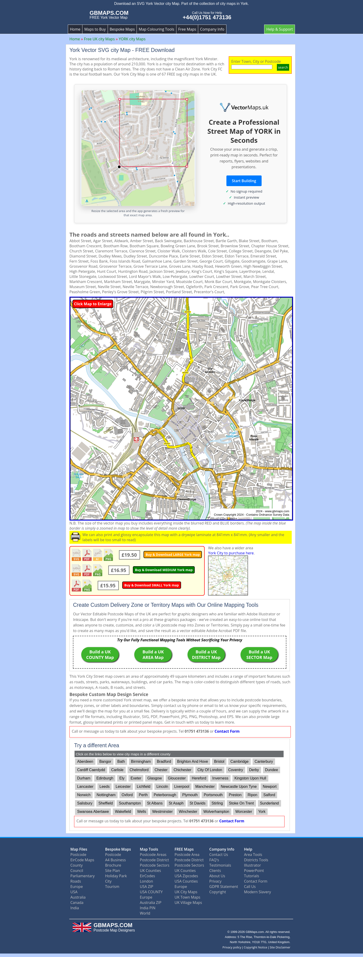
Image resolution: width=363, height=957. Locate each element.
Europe (76, 886)
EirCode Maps (82, 860)
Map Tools (149, 849)
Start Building (244, 180)
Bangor (105, 761)
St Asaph (176, 803)
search (283, 67)
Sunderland (269, 803)
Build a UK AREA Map (153, 654)
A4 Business (115, 860)
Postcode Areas (153, 854)
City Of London (209, 770)
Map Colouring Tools (156, 29)
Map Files (78, 849)
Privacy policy (231, 947)
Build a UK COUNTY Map (100, 654)
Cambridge (239, 761)
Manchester (205, 786)
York (261, 812)
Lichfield (143, 786)
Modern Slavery (257, 892)
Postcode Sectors (154, 865)
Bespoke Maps (122, 29)
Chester (161, 770)
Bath (121, 761)
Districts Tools (256, 860)
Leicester (123, 786)
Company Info (212, 29)
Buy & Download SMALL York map (151, 585)
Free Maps (187, 29)
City (108, 881)
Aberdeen (85, 761)
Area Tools (253, 854)
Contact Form (227, 731)
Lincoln (162, 786)
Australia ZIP (150, 902)
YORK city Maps (132, 38)
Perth (143, 795)
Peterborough (165, 795)
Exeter (136, 778)
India (74, 908)
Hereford (199, 778)
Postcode (78, 854)
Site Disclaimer (280, 947)
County (76, 865)
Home (75, 29)
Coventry (235, 770)
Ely (122, 778)
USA (74, 892)
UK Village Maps (188, 902)
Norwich (84, 795)
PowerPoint (254, 870)
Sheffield (105, 803)
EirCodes (147, 876)
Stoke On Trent (241, 803)
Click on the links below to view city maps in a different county (123, 754)
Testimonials (220, 865)
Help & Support (279, 29)
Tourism (112, 886)
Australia (78, 897)
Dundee (271, 770)
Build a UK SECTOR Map (259, 654)
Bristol (219, 761)
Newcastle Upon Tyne (239, 786)
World (145, 913)
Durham (83, 778)
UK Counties (150, 870)
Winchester (188, 812)
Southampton (130, 803)
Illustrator (252, 865)
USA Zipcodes (186, 876)
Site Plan (112, 870)
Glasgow (154, 778)
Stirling (217, 803)
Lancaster (85, 786)
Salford (269, 795)
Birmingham (141, 761)
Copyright (217, 892)
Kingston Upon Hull (250, 778)
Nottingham (106, 795)
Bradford (164, 761)
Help (248, 849)
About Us (217, 876)
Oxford (127, 795)
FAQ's (214, 860)
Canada (76, 902)
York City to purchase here (231, 553)
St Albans (155, 803)
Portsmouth (213, 795)
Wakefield (123, 812)
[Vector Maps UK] (244, 107)
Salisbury (84, 803)
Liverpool (181, 786)
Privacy (215, 881)
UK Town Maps (187, 897)
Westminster (162, 812)
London (146, 881)
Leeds (105, 786)
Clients (215, 870)
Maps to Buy (95, 29)
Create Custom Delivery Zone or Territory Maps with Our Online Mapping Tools (165, 605)
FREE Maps (184, 849)
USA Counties (186, 881)
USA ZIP (146, 886)
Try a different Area (96, 745)
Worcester (243, 812)
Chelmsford (139, 770)
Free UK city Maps (99, 38)
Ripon (252, 795)
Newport (270, 786)
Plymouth (190, 795)
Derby (254, 770)
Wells (141, 812)
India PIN (147, 908)
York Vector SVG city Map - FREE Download (122, 50)
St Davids (197, 803)
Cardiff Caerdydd (91, 770)
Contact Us (218, 854)
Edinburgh (104, 778)
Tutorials (251, 876)
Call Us (250, 886)
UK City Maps (186, 892)
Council (76, 870)
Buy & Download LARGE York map (173, 554)
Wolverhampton (216, 812)
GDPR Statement (223, 886)
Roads (75, 881)
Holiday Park (116, 876)
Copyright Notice (255, 947)
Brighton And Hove (192, 761)
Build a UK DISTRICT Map (206, 654)
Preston (235, 795)
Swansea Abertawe (93, 812)
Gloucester (177, 778)
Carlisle (117, 770)
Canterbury (264, 761)
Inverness (220, 778)
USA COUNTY (151, 892)
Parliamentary (82, 876)
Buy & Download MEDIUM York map (164, 570)
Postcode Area (187, 854)
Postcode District (154, 860)
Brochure (113, 865)
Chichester (182, 770)
